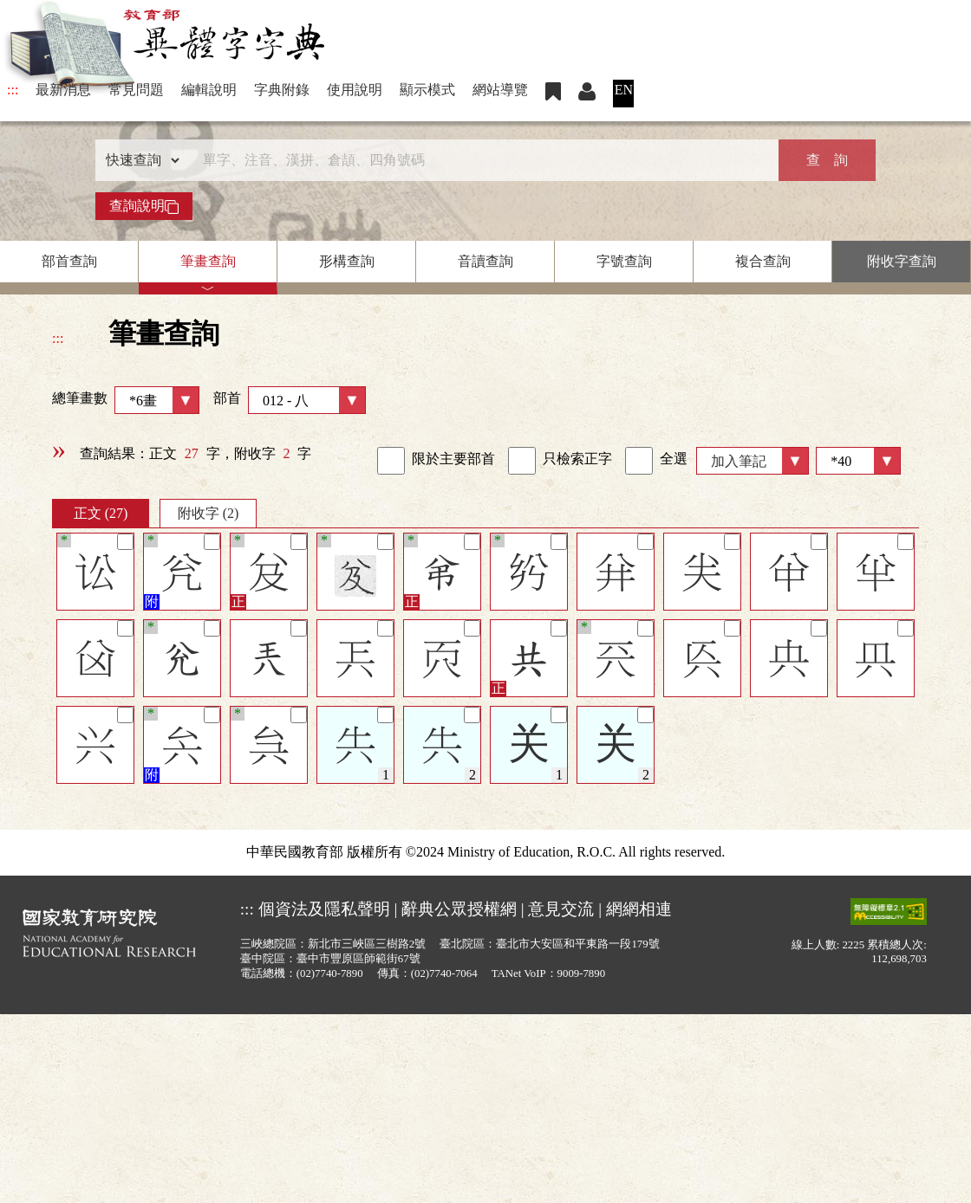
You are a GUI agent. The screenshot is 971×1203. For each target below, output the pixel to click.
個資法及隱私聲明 (324, 909)
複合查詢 (763, 261)
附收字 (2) (208, 513)
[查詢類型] (138, 160)
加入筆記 (738, 461)
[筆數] (858, 461)
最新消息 (63, 89)
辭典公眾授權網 (459, 909)
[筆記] (125, 542)
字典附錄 (282, 89)
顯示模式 (427, 89)
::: (12, 89)
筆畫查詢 (208, 261)
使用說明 (354, 89)
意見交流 (561, 909)
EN (624, 89)
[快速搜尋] (479, 160)
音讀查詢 (485, 261)
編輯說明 (209, 89)
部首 (289, 400)
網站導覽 (500, 89)
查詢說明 (144, 206)
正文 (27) (101, 513)
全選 (656, 461)
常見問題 (136, 89)
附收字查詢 (901, 261)
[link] (391, 461)
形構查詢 (347, 261)
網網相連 (639, 909)
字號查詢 (624, 261)
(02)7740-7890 (330, 973)
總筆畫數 (125, 400)
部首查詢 (69, 261)
